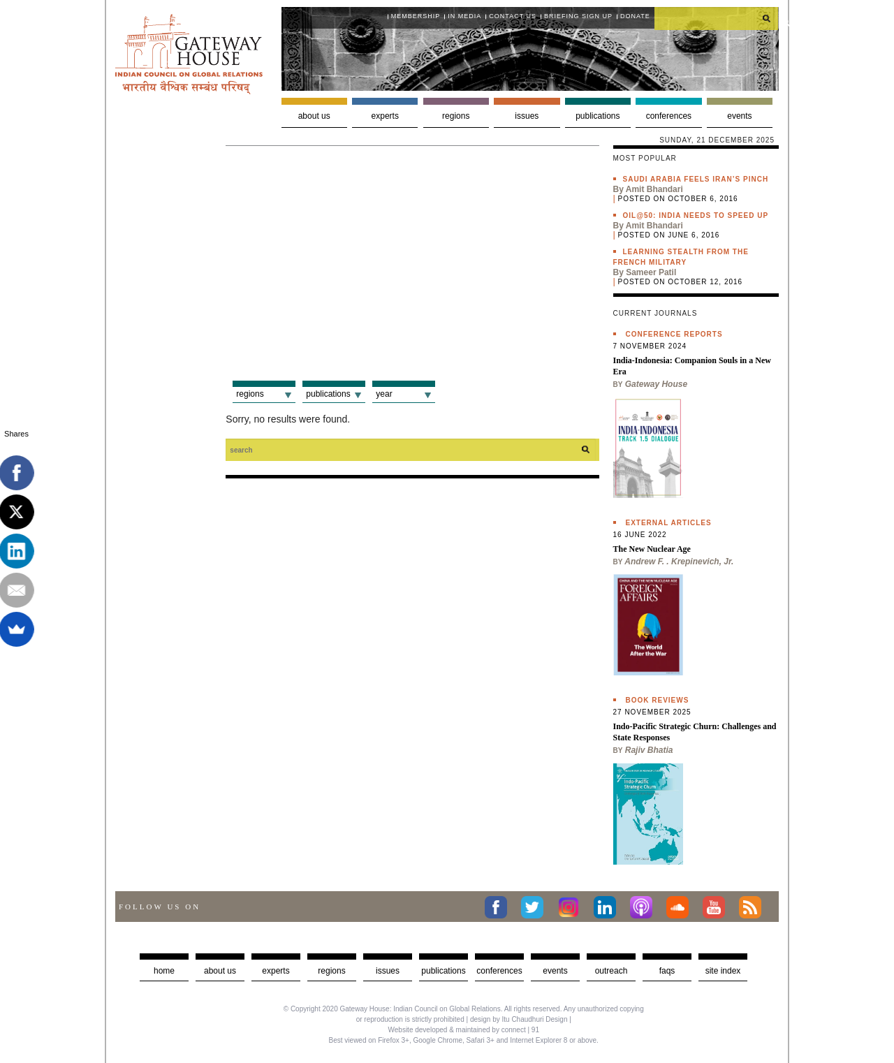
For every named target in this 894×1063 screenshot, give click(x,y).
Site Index (723, 971)
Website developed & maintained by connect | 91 (463, 1030)
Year (384, 394)
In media (464, 16)
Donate (635, 16)
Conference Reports (674, 334)
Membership (416, 16)
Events (739, 116)
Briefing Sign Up (578, 16)
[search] (716, 18)
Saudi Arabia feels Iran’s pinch (696, 179)
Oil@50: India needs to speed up (696, 215)
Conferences (668, 116)
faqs (667, 971)
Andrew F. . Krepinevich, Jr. (678, 561)
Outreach (611, 971)
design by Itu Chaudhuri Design (519, 1019)
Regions (455, 116)
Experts (385, 116)
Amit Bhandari (654, 189)
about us (220, 971)
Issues (526, 116)
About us (314, 116)
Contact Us (512, 16)
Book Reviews (657, 700)
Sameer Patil (651, 272)
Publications (598, 116)
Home (164, 971)
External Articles (669, 523)
